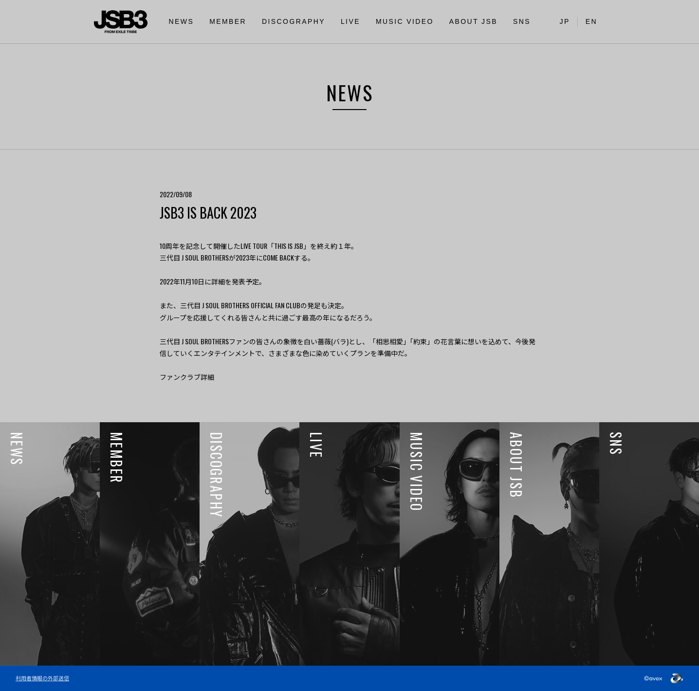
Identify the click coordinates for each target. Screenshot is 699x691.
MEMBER (227, 21)
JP (565, 21)
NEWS (181, 21)
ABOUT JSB (473, 21)
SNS (522, 21)
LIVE (350, 21)
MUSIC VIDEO (405, 21)
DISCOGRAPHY (293, 21)
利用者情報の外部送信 (42, 678)
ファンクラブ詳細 (187, 377)
